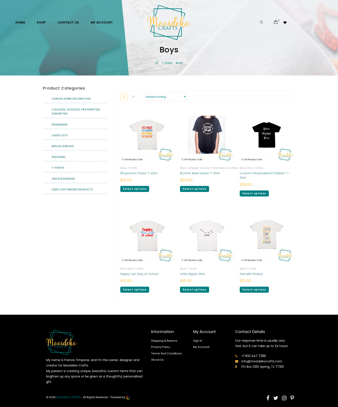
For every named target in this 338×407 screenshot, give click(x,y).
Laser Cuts (60, 135)
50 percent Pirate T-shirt (138, 173)
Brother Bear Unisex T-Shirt (200, 173)
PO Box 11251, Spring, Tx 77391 (262, 367)
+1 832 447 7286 (253, 356)
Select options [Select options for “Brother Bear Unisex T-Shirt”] (195, 189)
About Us (157, 360)
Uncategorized (63, 179)
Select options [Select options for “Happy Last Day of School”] (135, 289)
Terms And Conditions (166, 353)
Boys (123, 168)
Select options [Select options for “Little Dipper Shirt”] (195, 289)
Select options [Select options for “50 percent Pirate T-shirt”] (135, 189)
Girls (249, 168)
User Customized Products (72, 189)
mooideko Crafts (68, 397)
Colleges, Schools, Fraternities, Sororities (212, 168)
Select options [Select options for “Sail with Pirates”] (254, 289)
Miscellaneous (63, 146)
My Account (201, 347)
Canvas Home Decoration (71, 99)
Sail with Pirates (251, 274)
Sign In (197, 341)
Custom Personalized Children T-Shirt (264, 175)
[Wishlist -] (285, 22)
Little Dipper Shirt (192, 274)
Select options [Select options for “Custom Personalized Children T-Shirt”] (254, 193)
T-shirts (132, 168)
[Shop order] (164, 96)
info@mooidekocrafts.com (261, 361)
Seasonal (59, 157)
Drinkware (59, 124)
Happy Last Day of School (139, 274)
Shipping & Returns (164, 341)
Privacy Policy (160, 347)
